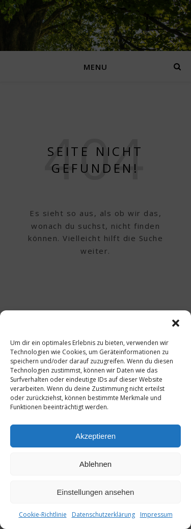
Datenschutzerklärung (103, 514)
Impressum (156, 514)
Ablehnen (95, 464)
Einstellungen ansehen (95, 492)
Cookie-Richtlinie (43, 514)
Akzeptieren (95, 436)
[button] (176, 323)
